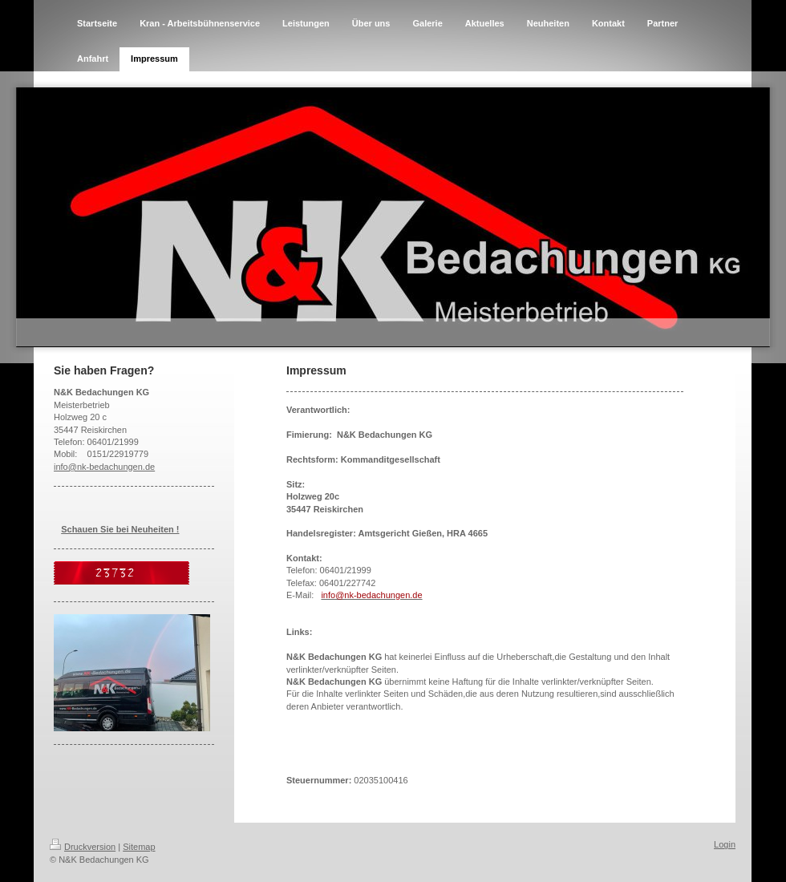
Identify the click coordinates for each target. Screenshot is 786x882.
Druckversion (82, 847)
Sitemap (139, 847)
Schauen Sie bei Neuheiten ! (120, 529)
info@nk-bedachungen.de (104, 466)
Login (724, 844)
